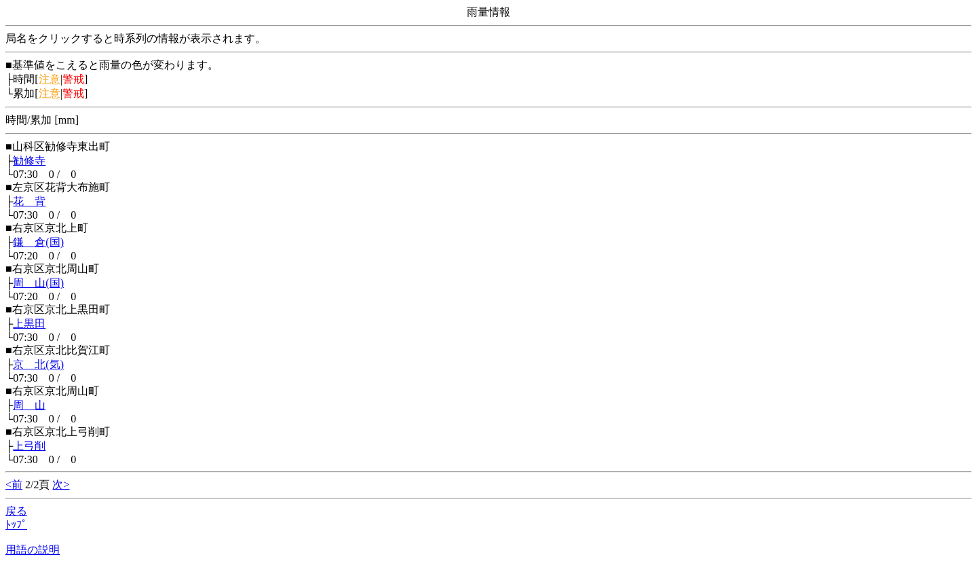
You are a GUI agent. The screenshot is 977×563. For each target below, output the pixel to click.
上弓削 (29, 446)
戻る (16, 511)
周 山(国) (38, 283)
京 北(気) (38, 364)
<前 (13, 484)
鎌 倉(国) (38, 242)
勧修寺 (29, 160)
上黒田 (29, 323)
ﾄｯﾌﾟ (16, 524)
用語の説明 (32, 550)
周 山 (29, 405)
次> (60, 484)
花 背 (29, 201)
